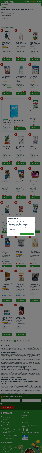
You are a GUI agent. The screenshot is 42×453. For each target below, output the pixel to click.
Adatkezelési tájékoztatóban (18, 227)
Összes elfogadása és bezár (27, 233)
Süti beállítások (12, 229)
